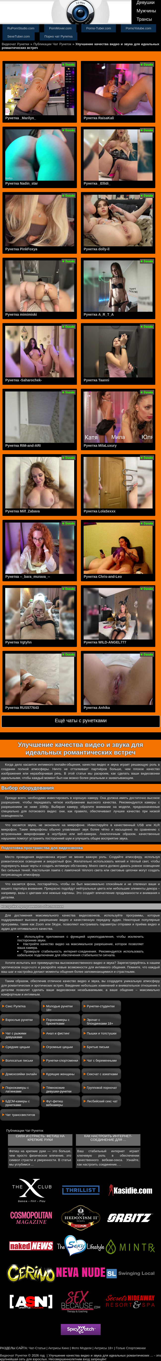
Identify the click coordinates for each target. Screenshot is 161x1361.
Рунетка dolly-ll (96, 249)
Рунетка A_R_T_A (99, 314)
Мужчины (146, 10)
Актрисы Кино (58, 1348)
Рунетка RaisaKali (99, 118)
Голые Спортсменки (131, 1348)
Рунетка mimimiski (21, 314)
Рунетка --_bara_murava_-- (27, 577)
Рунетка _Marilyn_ (20, 118)
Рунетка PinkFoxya (21, 249)
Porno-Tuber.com (98, 28)
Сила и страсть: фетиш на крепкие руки (40, 1138)
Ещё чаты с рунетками (81, 720)
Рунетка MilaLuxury (100, 445)
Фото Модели (82, 1348)
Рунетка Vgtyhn (18, 642)
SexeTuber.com (18, 36)
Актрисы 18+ (103, 1348)
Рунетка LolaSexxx (99, 511)
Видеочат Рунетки (15, 44)
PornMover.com (60, 28)
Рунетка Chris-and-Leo (103, 577)
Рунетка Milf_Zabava (22, 511)
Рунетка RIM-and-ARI (23, 445)
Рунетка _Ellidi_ (97, 183)
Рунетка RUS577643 (22, 708)
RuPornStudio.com (20, 28)
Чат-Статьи (37, 1348)
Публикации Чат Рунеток (52, 44)
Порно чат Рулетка (58, 36)
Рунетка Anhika (97, 708)
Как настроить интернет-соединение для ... (108, 1138)
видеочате (29, 967)
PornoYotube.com (138, 28)
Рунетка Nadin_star (21, 183)
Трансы (144, 19)
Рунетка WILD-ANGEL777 (105, 642)
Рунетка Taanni (96, 380)
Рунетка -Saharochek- (23, 380)
